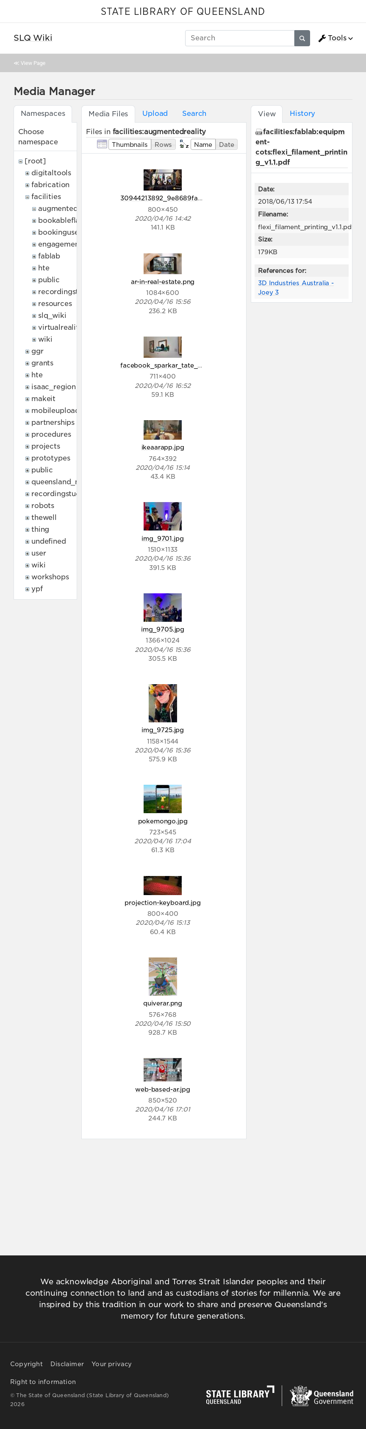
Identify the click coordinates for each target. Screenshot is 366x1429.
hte (44, 268)
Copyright (26, 1364)
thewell (44, 518)
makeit (43, 399)
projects (45, 446)
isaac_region (53, 387)
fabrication (50, 185)
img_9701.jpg (162, 538)
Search (194, 113)
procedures (51, 434)
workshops (50, 577)
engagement (60, 244)
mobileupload (55, 411)
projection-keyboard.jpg (162, 902)
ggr (37, 351)
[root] (35, 161)
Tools (332, 38)
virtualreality (60, 327)
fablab (49, 256)
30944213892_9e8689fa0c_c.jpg (172, 198)
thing (40, 529)
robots (42, 506)
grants (42, 363)
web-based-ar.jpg (162, 1089)
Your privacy (112, 1364)
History (302, 113)
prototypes (50, 458)
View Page (33, 63)
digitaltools (51, 173)
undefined (48, 541)
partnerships (53, 422)
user (38, 553)
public (49, 280)
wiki (45, 339)
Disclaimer (67, 1364)
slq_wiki (52, 316)
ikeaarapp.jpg (162, 447)
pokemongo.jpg (163, 821)
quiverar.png (162, 1003)
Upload (155, 113)
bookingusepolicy (69, 232)
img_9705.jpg (162, 629)
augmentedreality (69, 209)
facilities (46, 197)
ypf (37, 589)
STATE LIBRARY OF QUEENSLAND (183, 12)
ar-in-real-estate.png (163, 281)
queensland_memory (67, 482)
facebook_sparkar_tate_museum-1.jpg (180, 365)
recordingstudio (66, 292)
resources (55, 304)
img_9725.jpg (162, 729)
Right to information (43, 1381)
